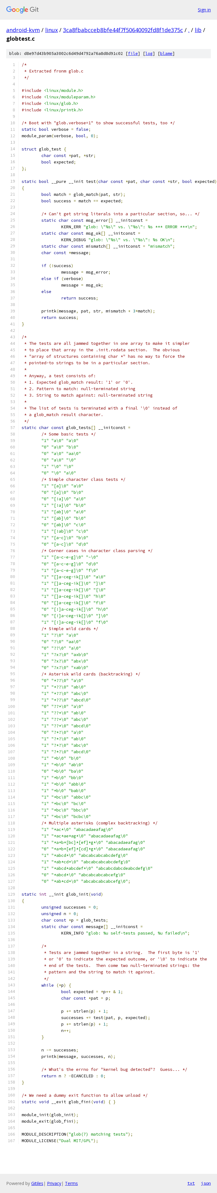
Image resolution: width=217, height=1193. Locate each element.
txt (191, 1183)
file (133, 53)
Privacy (54, 1183)
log (149, 53)
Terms (71, 1183)
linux (51, 30)
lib (198, 30)
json (206, 1183)
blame (166, 53)
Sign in (204, 10)
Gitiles (37, 1183)
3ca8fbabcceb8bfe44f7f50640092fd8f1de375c (123, 30)
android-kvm (23, 30)
